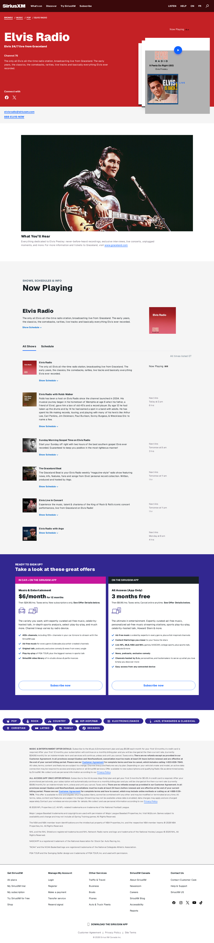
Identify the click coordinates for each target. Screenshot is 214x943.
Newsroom (135, 886)
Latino (41, 728)
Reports (134, 910)
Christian (15, 728)
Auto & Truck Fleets (100, 904)
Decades (90, 728)
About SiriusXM (138, 879)
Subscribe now (60, 685)
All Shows (29, 346)
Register (52, 886)
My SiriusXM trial (16, 886)
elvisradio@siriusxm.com (19, 111)
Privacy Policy (104, 772)
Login (51, 879)
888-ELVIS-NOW (14, 116)
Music (19, 17)
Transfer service (57, 898)
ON (192, 5)
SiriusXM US (177, 892)
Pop (29, 17)
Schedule (47, 346)
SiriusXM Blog (137, 898)
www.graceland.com (116, 245)
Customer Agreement (93, 762)
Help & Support (179, 886)
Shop (10, 904)
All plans (12, 879)
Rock (32, 721)
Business (94, 886)
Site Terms (130, 932)
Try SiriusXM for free (18, 898)
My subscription (16, 892)
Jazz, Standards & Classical (171, 721)
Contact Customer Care (183, 879)
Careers (134, 892)
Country (56, 721)
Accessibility (136, 904)
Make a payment (57, 892)
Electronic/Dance (122, 721)
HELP (183, 5)
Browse (8, 17)
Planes (92, 898)
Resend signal (55, 904)
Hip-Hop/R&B (86, 721)
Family (65, 728)
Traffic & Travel (97, 879)
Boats (92, 892)
